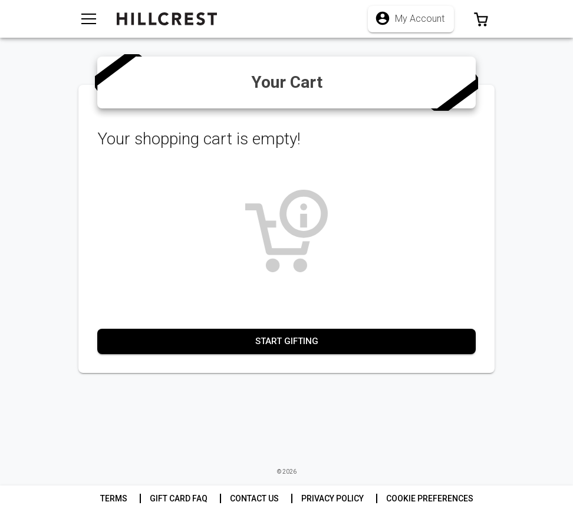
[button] (481, 19)
